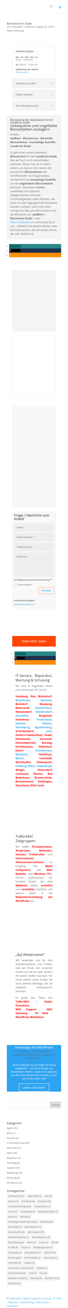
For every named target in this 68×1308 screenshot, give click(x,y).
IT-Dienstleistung (16, 1142)
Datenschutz (42, 1302)
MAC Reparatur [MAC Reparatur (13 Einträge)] (41, 1237)
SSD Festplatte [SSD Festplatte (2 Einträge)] (32, 1257)
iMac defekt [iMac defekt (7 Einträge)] (15, 1227)
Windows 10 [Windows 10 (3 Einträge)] (52, 1278)
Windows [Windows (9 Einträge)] (36, 1278)
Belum (19, 758)
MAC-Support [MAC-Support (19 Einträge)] (36, 1232)
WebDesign (34, 1055)
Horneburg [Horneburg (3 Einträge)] (46, 1221)
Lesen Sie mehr (34, 1087)
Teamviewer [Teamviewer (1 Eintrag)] (50, 1257)
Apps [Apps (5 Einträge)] (48, 1196)
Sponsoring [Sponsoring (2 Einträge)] (14, 1257)
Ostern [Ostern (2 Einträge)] (43, 1242)
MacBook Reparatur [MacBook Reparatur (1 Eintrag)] (18, 1237)
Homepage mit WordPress (34, 1047)
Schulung (12, 1162)
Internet (11, 1138)
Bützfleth (21, 754)
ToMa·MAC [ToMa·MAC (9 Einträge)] (14, 1263)
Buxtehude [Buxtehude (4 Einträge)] (28, 1201)
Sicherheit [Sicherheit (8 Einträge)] (50, 1252)
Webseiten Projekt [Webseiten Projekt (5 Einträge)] (18, 1278)
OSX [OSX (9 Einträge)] (54, 1242)
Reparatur (12, 1157)
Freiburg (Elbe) (25, 766)
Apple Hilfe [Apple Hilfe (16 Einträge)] (34, 1196)
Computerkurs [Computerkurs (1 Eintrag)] (42, 1206)
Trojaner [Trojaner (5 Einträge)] (29, 1263)
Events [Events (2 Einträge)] (12, 1216)
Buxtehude (22, 700)
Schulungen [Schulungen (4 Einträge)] (15, 1252)
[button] (15, 246)
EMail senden (22, 72)
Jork (49, 731)
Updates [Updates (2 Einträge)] (42, 1268)
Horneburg (22, 727)
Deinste (20, 723)
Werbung (19, 30)
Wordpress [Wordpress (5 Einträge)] (14, 1283)
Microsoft (12, 1147)
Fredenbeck (44, 719)
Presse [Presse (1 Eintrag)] (25, 1247)
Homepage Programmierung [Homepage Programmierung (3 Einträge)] (22, 1221)
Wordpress (46, 1055)
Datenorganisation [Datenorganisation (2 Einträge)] (48, 1211)
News (10, 30)
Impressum (13, 1306)
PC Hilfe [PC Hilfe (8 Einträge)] (13, 1247)
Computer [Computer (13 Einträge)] (44, 1201)
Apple (10, 1128)
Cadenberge (44, 766)
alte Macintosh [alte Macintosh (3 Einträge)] (16, 1196)
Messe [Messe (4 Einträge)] (31, 1242)
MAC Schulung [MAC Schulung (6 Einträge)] (16, 1242)
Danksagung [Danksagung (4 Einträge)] (28, 1211)
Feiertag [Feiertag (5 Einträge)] (25, 1216)
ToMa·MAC (17, 26)
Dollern (47, 723)
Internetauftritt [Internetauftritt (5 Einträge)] (16, 1232)
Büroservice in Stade (19, 23)
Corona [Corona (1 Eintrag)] (13, 1211)
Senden (46, 590)
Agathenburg (43, 727)
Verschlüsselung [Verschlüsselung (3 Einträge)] (17, 1273)
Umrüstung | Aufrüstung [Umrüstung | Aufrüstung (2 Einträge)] (21, 1268)
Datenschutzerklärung (23, 604)
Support (11, 1167)
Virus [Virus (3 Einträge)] (43, 1273)
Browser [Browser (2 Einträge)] (13, 1201)
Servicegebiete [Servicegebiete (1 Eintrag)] (33, 1252)
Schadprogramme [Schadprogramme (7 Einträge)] (42, 1247)
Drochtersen (44, 750)
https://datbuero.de (22, 222)
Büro (9, 1133)
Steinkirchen (43, 708)
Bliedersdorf (44, 712)
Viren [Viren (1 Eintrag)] (32, 1273)
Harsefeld (21, 715)
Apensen (46, 700)
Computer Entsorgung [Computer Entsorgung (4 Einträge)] (19, 1206)
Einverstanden (22, 584)
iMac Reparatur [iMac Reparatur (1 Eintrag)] (33, 1227)
